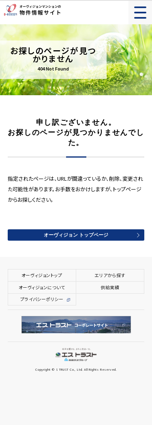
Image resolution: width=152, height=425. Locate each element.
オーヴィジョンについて (42, 287)
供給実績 (110, 287)
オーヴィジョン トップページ (76, 235)
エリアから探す (109, 275)
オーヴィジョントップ (41, 275)
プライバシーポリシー (42, 299)
